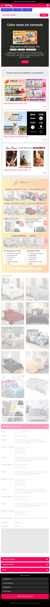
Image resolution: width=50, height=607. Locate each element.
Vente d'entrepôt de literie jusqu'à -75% (15, 103)
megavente (18, 522)
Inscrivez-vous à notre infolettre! (25, 2)
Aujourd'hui (17, 9)
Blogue (25, 570)
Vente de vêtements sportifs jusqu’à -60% (16, 137)
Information (6, 579)
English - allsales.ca (25, 575)
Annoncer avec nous (25, 596)
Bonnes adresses (7, 9)
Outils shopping (7, 583)
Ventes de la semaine (25, 559)
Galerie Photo (6, 276)
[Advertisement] (25, 541)
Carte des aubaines (25, 564)
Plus (44, 107)
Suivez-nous (6, 591)
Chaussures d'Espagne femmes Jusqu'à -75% (17, 170)
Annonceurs (6, 587)
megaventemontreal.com (21, 435)
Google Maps (43, 441)
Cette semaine (27, 9)
